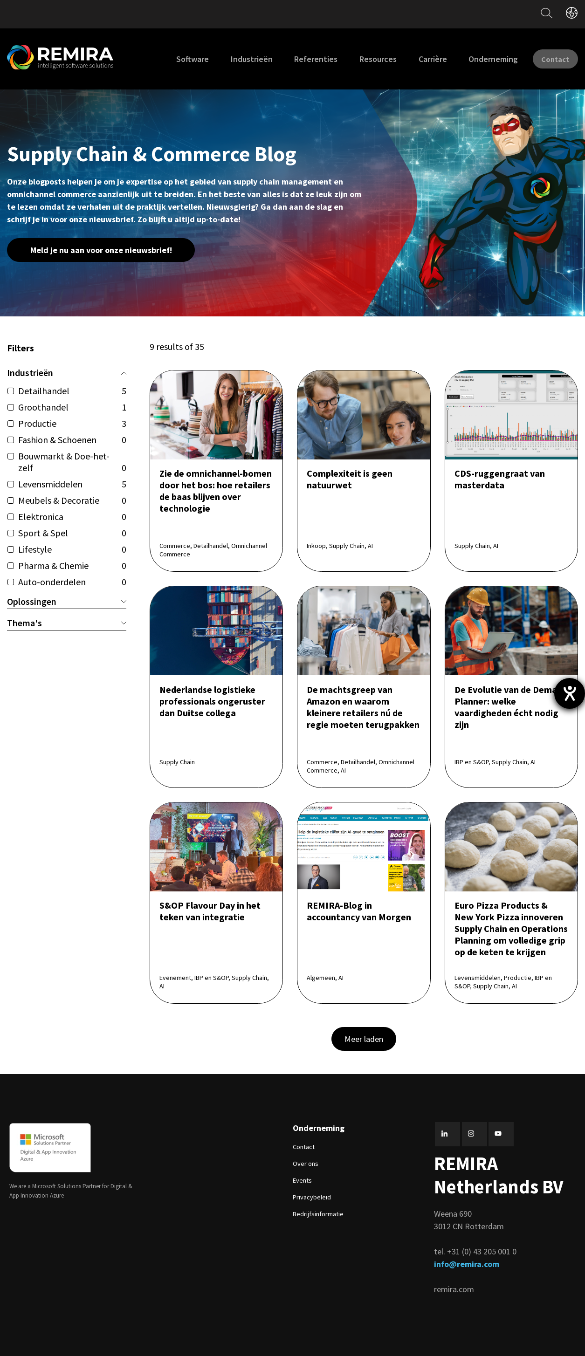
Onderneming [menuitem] (479, 59)
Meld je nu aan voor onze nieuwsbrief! (101, 250)
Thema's (66, 623)
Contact (548, 58)
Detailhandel (72, 391)
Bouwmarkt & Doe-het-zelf (72, 461)
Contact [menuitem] (304, 1146)
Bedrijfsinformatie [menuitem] (318, 1213)
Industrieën (66, 372)
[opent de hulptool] (569, 693)
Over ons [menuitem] (305, 1163)
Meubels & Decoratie (72, 500)
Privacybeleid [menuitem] (312, 1196)
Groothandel (72, 407)
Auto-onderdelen (72, 582)
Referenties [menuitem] (302, 59)
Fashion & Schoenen (72, 439)
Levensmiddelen (72, 484)
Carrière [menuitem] (419, 59)
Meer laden (363, 1038)
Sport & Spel (72, 533)
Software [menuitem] (179, 59)
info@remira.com (466, 1263)
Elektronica (72, 516)
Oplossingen (66, 601)
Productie (72, 423)
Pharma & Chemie (72, 565)
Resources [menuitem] (364, 59)
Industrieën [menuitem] (238, 59)
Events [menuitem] (302, 1180)
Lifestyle (72, 549)
